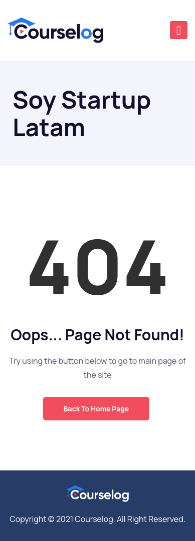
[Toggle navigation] (178, 30)
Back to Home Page (96, 408)
